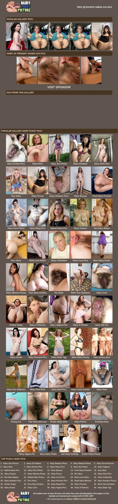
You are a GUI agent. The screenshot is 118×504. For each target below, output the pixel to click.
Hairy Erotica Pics (34, 467)
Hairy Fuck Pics (58, 477)
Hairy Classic (10, 474)
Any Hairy (102, 470)
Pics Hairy (32, 481)
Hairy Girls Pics (104, 474)
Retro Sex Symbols (106, 484)
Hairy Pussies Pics (59, 481)
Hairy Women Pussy (36, 474)
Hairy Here (8, 467)
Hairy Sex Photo (80, 467)
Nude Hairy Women (82, 481)
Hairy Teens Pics (57, 467)
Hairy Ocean (9, 488)
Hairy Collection (105, 477)
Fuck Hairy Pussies (82, 470)
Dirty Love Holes (81, 477)
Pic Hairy (78, 474)
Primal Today (10, 484)
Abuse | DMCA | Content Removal (81, 499)
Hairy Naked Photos (82, 463)
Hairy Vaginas (104, 467)
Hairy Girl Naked (34, 463)
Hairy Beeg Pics (58, 484)
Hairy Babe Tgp (104, 488)
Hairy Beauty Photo (58, 463)
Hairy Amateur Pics (12, 481)
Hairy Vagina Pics (58, 488)
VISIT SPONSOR (59, 87)
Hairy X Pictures (81, 488)
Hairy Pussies (80, 484)
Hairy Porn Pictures (105, 463)
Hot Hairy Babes (11, 477)
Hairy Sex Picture (11, 463)
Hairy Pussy (56, 474)
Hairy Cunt (32, 488)
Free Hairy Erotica (35, 484)
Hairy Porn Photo (35, 470)
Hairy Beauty (56, 470)
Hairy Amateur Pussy (107, 481)
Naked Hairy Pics (11, 470)
